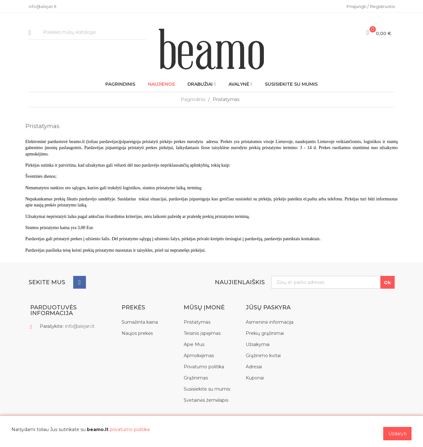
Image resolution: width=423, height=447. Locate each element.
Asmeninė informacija (269, 322)
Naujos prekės (137, 333)
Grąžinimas (196, 378)
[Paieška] (87, 32)
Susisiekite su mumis (207, 389)
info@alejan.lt (80, 326)
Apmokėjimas (199, 355)
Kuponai (255, 378)
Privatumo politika (204, 367)
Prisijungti (357, 6)
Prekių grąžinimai (265, 333)
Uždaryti (397, 433)
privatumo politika (130, 429)
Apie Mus (194, 344)
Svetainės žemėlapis (206, 400)
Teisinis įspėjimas (202, 333)
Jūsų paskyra (268, 307)
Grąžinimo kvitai (263, 355)
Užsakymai (258, 344)
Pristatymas (197, 322)
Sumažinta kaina (140, 322)
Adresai (254, 367)
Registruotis (382, 6)
